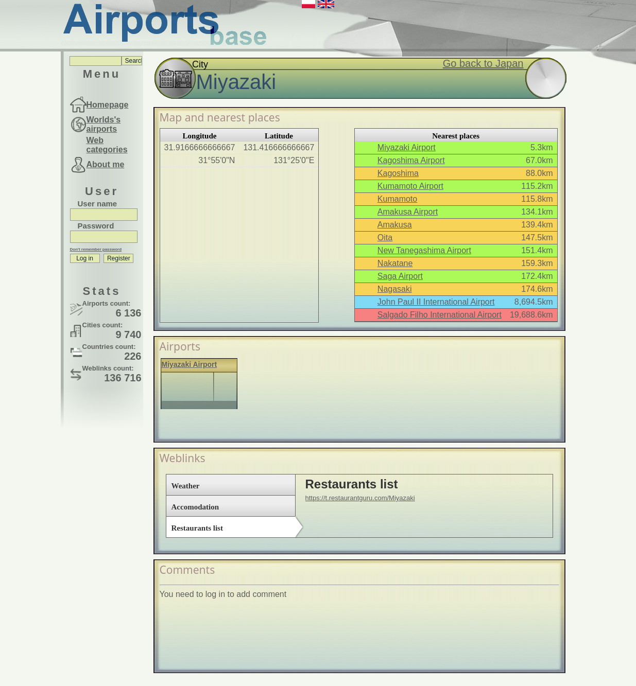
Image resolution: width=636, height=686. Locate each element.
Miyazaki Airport (406, 147)
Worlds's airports (104, 124)
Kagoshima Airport (411, 160)
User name (97, 203)
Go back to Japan (483, 63)
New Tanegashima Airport (424, 250)
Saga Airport (400, 276)
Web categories (107, 145)
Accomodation (195, 507)
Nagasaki (394, 289)
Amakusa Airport (407, 211)
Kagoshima (398, 173)
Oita (384, 237)
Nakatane (395, 263)
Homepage (108, 104)
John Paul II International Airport (436, 301)
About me (106, 164)
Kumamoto (397, 199)
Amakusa (394, 224)
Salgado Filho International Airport (439, 314)
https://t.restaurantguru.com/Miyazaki (360, 498)
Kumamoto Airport (410, 186)
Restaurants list (197, 528)
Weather (185, 486)
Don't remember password (96, 249)
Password (96, 225)
